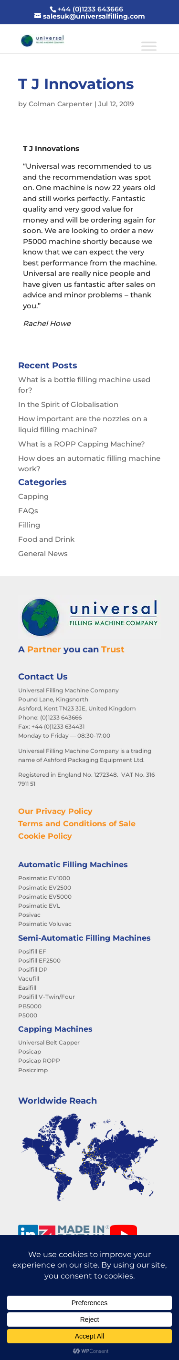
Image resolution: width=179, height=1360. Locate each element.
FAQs (28, 510)
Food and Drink (46, 539)
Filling (29, 524)
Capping (33, 496)
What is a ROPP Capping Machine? (81, 443)
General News (43, 553)
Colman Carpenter (61, 104)
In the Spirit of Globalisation (68, 404)
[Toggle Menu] (149, 46)
